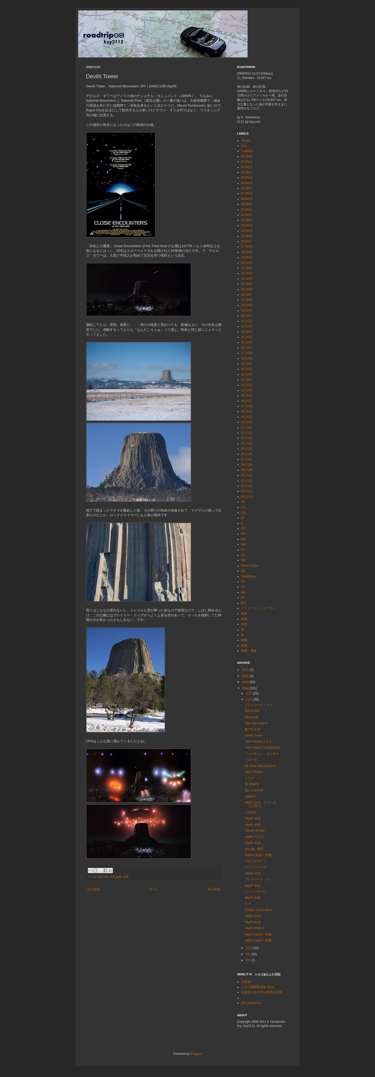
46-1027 (247, 401)
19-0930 (247, 257)
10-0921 (247, 209)
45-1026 (247, 395)
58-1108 (103, 876)
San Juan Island (256, 723)
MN (243, 534)
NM (243, 544)
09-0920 (247, 204)
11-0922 (247, 215)
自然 (126, 876)
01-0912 (247, 161)
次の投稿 (93, 889)
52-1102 (247, 433)
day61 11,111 (254, 836)
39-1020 (247, 364)
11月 (249, 699)
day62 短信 (252, 818)
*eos (244, 146)
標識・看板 (249, 651)
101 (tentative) (251, 1003)
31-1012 (247, 321)
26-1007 (247, 294)
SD (243, 571)
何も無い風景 (254, 849)
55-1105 (247, 449)
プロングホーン (256, 861)
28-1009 (247, 305)
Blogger (195, 1054)
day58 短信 (252, 873)
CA (243, 507)
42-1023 (247, 379)
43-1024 (247, 385)
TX (243, 581)
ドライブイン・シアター (258, 608)
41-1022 (247, 374)
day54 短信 (252, 916)
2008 (246, 688)
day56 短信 (252, 897)
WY (112, 876)
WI (243, 597)
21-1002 (247, 268)
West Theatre (254, 772)
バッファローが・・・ (260, 867)
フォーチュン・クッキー (262, 754)
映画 (118, 876)
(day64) (250, 796)
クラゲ (249, 778)
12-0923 (247, 220)
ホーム (153, 889)
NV (243, 550)
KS (243, 528)
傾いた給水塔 (254, 790)
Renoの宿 (252, 717)
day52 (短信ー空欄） (259, 934)
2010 (246, 676)
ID (242, 518)
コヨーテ (251, 760)
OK (243, 555)
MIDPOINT (252, 711)
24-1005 (247, 284)
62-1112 (247, 486)
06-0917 (247, 188)
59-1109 (247, 470)
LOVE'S (250, 812)
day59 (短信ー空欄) (258, 855)
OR (243, 560)
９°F (248, 904)
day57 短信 (252, 885)
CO (243, 512)
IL (242, 523)
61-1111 (247, 481)
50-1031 (247, 422)
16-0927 (247, 241)
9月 (248, 954)
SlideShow (248, 576)
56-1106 (247, 454)
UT (243, 587)
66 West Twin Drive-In (260, 766)
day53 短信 (252, 922)
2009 (246, 682)
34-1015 (247, 337)
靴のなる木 (252, 729)
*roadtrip (247, 151)
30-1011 (247, 316)
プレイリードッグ (257, 879)
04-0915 (247, 177)
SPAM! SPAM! (255, 830)
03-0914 (247, 172)
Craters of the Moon (258, 910)
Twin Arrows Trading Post (262, 748)
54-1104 (247, 443)
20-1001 (247, 263)
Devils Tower (253, 735)
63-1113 (247, 491)
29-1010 (247, 310)
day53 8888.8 (254, 928)
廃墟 (244, 645)
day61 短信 (252, 824)
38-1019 (247, 358)
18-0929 (247, 252)
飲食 (244, 613)
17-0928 (247, 246)
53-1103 (247, 438)
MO (243, 539)
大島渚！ (247, 982)
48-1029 (247, 411)
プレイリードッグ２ (259, 705)
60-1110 (247, 475)
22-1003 (247, 273)
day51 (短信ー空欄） (259, 940)
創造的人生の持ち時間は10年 (261, 992)
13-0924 (247, 225)
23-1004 (247, 279)
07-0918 (247, 193)
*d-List (245, 140)
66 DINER (252, 784)
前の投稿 (214, 889)
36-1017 (247, 348)
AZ (243, 502)
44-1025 (247, 390)
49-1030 (247, 417)
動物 (244, 640)
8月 (248, 960)
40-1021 (247, 369)
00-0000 (247, 156)
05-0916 (247, 183)
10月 (249, 948)
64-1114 (247, 496)
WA (243, 592)
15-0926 (247, 236)
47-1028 (247, 406)
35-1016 (247, 342)
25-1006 (247, 289)
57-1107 (247, 459)
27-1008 (247, 300)
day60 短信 (252, 843)
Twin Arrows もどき (258, 741)
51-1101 (247, 427)
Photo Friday (250, 566)
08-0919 (247, 199)
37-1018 (247, 353)
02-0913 (247, 167)
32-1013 (247, 326)
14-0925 (247, 231)
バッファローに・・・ (260, 891)
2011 (246, 670)
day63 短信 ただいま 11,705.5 (260, 804)
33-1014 (247, 332)
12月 (249, 693)
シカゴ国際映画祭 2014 (257, 987)
